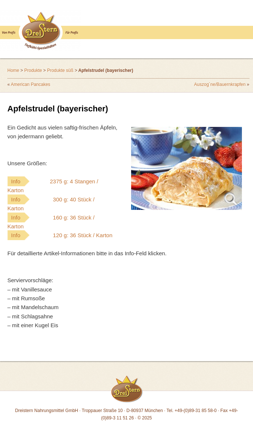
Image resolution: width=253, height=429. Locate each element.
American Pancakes (30, 84)
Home (13, 70)
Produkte (33, 70)
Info (52, 185)
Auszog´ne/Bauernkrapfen (220, 84)
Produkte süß (60, 70)
